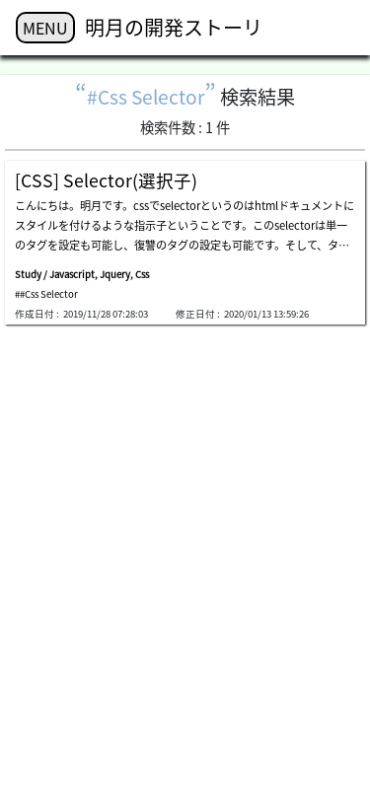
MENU (45, 27)
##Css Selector (46, 294)
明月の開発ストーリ (173, 27)
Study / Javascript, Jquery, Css (82, 274)
